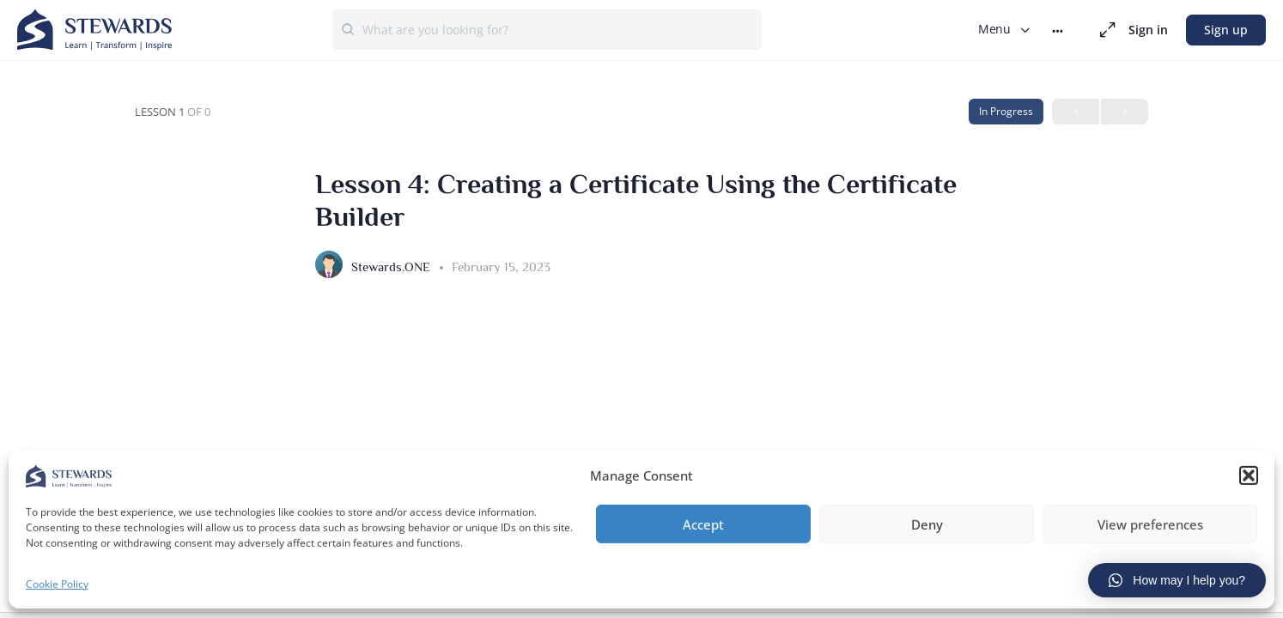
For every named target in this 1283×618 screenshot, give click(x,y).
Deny (927, 521)
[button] (1248, 473)
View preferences (1150, 521)
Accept (703, 521)
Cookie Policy (57, 582)
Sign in (1148, 29)
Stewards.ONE (392, 266)
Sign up (1226, 29)
